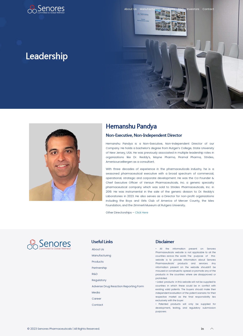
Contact (97, 305)
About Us (98, 249)
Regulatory (99, 280)
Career (96, 298)
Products (98, 261)
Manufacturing (101, 255)
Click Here (141, 212)
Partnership (99, 268)
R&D (95, 274)
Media (96, 292)
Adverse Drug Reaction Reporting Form (118, 286)
